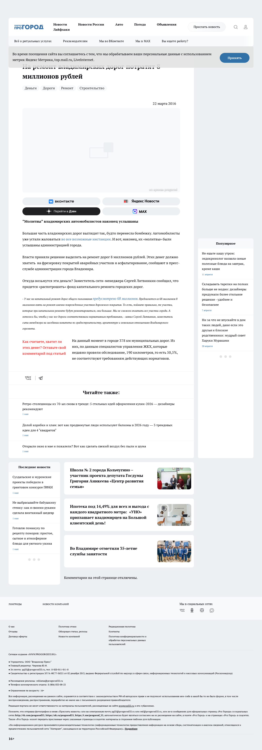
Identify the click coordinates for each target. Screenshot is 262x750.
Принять (235, 58)
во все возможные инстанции (86, 239)
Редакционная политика (122, 626)
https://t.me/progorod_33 (89, 715)
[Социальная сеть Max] (141, 211)
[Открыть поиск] (236, 27)
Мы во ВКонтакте (111, 41)
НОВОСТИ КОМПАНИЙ (56, 604)
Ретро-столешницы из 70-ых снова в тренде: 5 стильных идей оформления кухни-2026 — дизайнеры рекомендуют (101, 409)
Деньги (31, 88)
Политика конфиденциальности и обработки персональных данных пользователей (127, 640)
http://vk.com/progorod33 (29, 715)
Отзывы (13, 631)
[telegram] (42, 378)
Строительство (92, 88)
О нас (12, 626)
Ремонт (67, 88)
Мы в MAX (142, 41)
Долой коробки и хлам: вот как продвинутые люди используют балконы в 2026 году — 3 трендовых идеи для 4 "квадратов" (101, 430)
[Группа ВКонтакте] (61, 201)
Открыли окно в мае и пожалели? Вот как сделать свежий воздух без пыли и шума (101, 449)
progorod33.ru (126, 705)
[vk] (28, 378)
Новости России (91, 24)
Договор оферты (18, 636)
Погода (140, 24)
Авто (119, 24)
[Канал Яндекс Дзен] (61, 211)
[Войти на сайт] (246, 27)
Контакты (114, 631)
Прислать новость (207, 27)
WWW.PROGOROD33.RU (42, 654)
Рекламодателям (75, 41)
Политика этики (67, 626)
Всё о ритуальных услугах (33, 41)
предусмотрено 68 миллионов (115, 299)
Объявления (166, 24)
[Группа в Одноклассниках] (192, 610)
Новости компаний (69, 636)
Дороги (49, 88)
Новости (60, 24)
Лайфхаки (61, 29)
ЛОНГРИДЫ (15, 604)
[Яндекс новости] (141, 201)
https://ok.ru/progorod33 (60, 715)
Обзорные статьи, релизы (73, 631)
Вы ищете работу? (175, 41)
